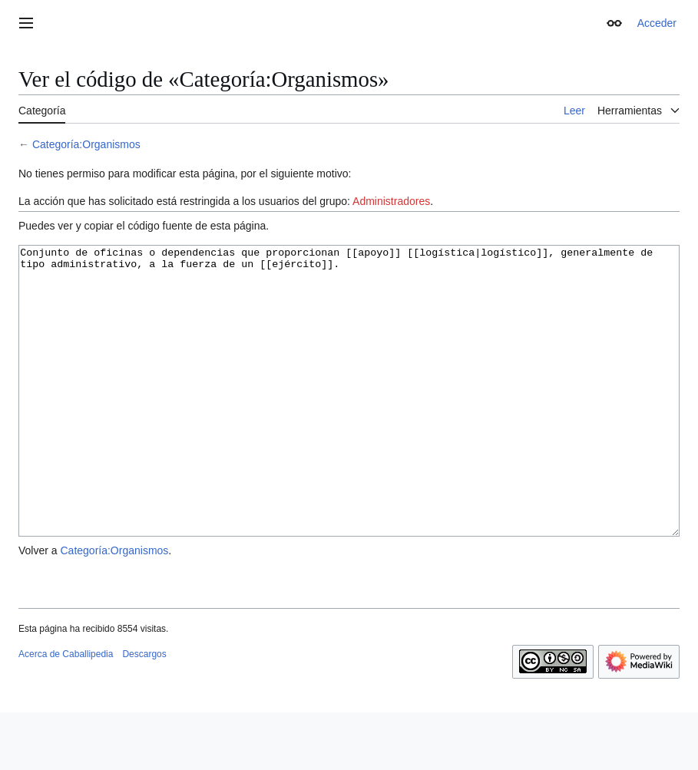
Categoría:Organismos (86, 144)
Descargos (144, 711)
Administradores (391, 201)
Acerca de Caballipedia (65, 711)
